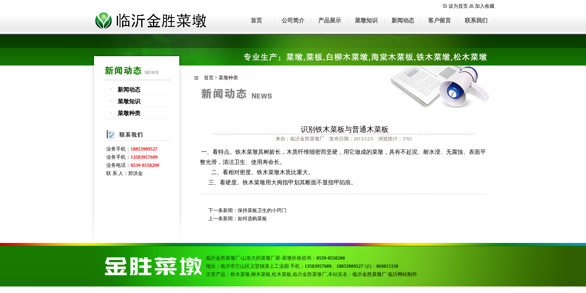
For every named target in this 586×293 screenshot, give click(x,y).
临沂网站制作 (402, 274)
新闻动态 (402, 20)
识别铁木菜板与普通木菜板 (345, 129)
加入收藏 (484, 6)
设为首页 (458, 6)
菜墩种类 (129, 113)
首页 (256, 20)
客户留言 (439, 20)
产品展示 (329, 20)
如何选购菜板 (252, 218)
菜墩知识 (366, 20)
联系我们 (476, 20)
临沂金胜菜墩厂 (369, 274)
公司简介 (293, 20)
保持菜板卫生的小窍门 (262, 210)
